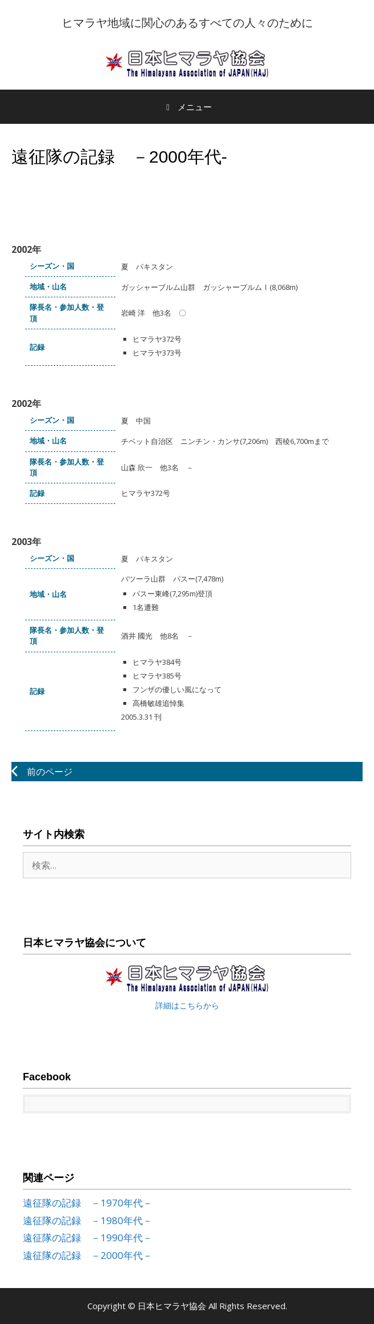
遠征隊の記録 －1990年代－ (87, 1237)
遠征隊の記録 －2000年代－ (87, 1255)
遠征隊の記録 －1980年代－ (87, 1220)
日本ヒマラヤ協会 (173, 1305)
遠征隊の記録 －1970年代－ (87, 1202)
